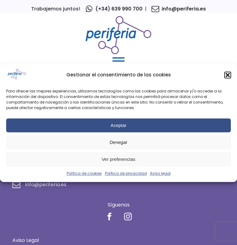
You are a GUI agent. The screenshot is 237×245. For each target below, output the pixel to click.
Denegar (118, 142)
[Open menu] (118, 61)
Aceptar (118, 125)
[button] (228, 75)
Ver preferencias (118, 159)
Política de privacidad (126, 173)
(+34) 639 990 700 (119, 8)
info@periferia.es (184, 8)
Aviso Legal (25, 240)
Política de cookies (84, 173)
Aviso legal (160, 173)
